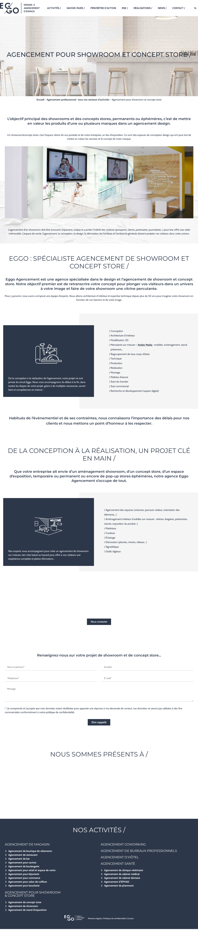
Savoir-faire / (76, 8)
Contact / (178, 8)
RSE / (125, 8)
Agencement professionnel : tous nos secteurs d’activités (78, 99)
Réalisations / (143, 8)
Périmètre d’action (103, 8)
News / (162, 8)
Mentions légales (95, 919)
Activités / (54, 8)
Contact (130, 919)
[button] (195, 8)
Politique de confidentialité (114, 919)
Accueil (40, 99)
